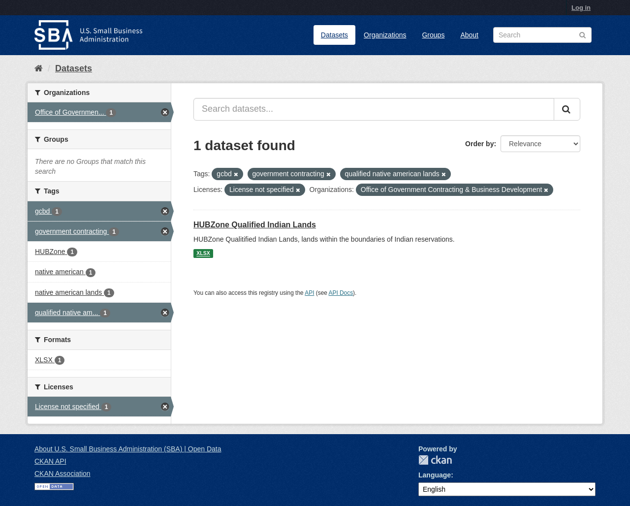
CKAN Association (62, 473)
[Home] (38, 68)
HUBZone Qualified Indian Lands (254, 225)
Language (434, 475)
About (469, 35)
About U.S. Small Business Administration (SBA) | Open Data (127, 449)
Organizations (385, 35)
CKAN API (50, 461)
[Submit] (567, 109)
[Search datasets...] (373, 109)
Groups (433, 35)
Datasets (334, 35)
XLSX (203, 253)
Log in (581, 7)
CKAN (435, 460)
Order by (479, 144)
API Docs (341, 292)
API (309, 292)
